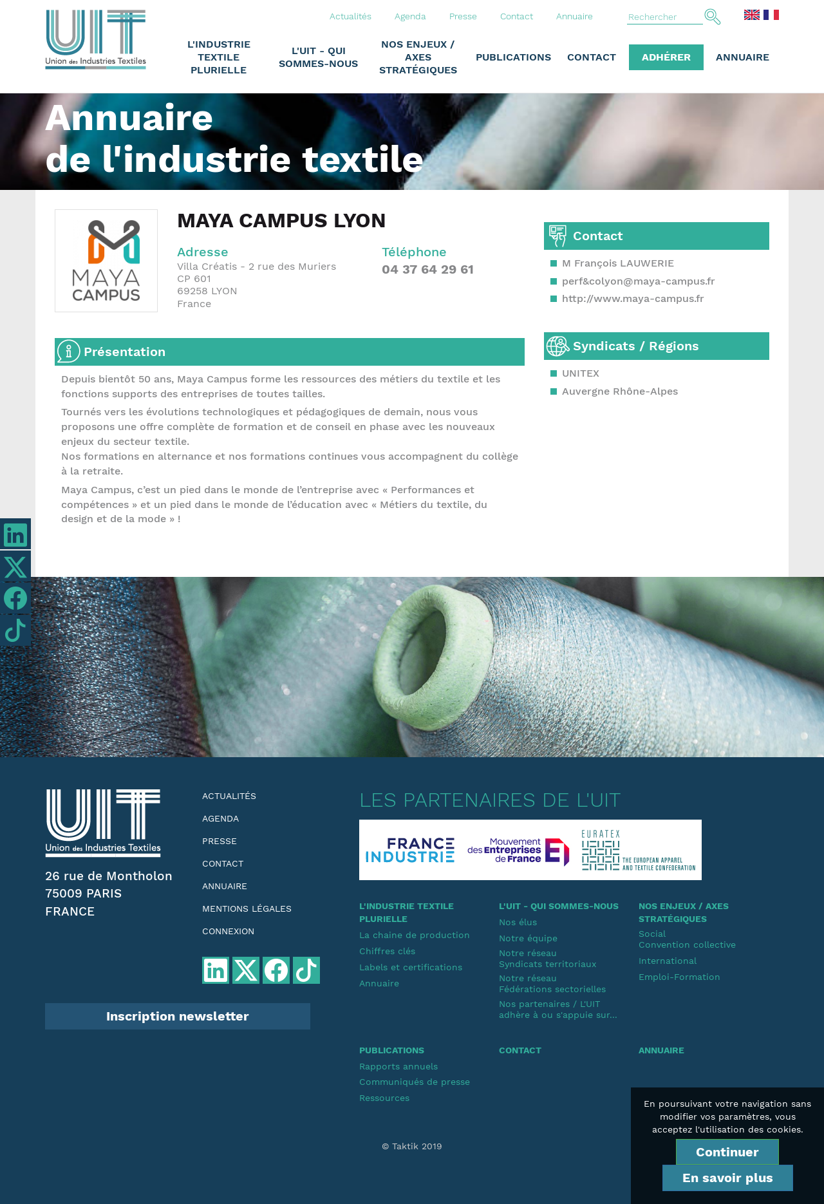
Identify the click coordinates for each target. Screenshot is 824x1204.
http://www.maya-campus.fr (633, 298)
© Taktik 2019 (412, 1146)
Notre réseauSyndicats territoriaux (547, 958)
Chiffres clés (387, 951)
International (668, 960)
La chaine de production (414, 935)
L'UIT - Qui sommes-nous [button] (318, 57)
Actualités (350, 16)
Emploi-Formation (679, 977)
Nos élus (518, 922)
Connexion (228, 931)
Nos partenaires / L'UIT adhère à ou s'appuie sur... (558, 1009)
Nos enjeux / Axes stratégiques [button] (418, 57)
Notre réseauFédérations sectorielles (552, 983)
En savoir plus (727, 1177)
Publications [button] (513, 57)
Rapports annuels (398, 1066)
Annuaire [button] (742, 57)
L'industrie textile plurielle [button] (218, 57)
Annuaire (574, 16)
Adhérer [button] (666, 57)
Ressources (384, 1098)
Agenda (410, 16)
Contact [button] (591, 57)
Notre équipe (528, 938)
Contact (516, 16)
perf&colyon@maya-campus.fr (638, 281)
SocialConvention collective (687, 939)
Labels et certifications (410, 967)
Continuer (727, 1152)
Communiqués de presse (414, 1082)
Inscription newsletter (177, 1016)
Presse (463, 16)
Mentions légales (247, 908)
